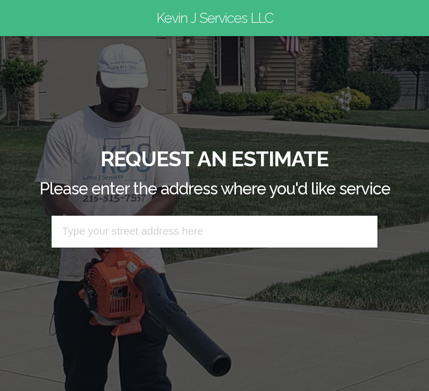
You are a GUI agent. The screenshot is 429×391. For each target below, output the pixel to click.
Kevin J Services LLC (214, 18)
